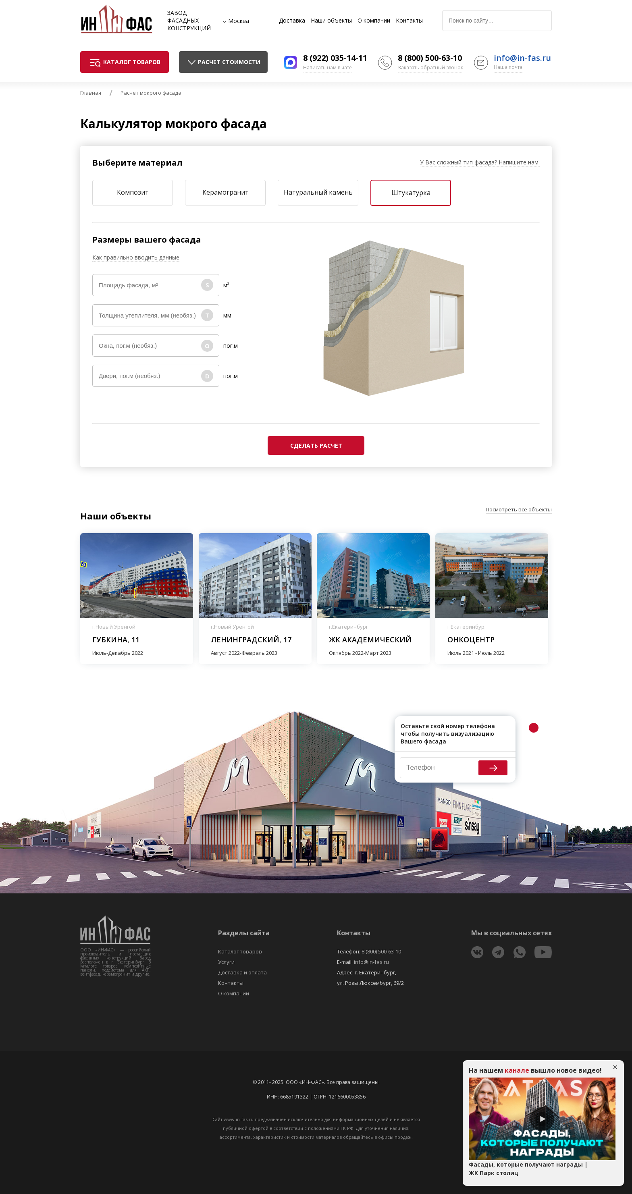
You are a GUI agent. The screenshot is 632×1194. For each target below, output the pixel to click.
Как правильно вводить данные (135, 257)
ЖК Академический (370, 639)
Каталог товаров (240, 951)
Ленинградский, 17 (251, 639)
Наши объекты (331, 20)
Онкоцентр (471, 639)
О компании (374, 20)
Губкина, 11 (115, 639)
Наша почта (508, 67)
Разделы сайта (244, 933)
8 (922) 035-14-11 (335, 57)
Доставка (292, 20)
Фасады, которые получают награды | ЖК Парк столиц (528, 1169)
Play (542, 1119)
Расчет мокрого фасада (151, 92)
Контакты (409, 20)
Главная (90, 92)
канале (517, 1070)
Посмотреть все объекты (519, 509)
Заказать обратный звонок (430, 67)
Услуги (226, 962)
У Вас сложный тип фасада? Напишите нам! (480, 162)
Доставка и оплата (242, 972)
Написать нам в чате (327, 67)
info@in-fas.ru (522, 57)
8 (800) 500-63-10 (430, 57)
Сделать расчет (316, 445)
